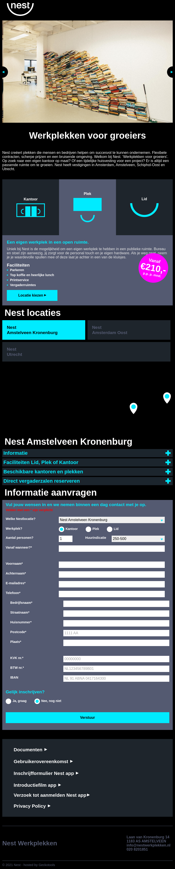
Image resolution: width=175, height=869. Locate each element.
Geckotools (47, 865)
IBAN (14, 677)
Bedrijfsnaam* (21, 602)
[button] (133, 408)
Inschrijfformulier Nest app (44, 773)
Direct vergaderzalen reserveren (41, 481)
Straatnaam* (19, 612)
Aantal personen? (19, 537)
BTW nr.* (17, 667)
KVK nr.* (16, 658)
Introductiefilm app (36, 785)
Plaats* (15, 642)
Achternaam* (16, 573)
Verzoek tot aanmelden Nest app (50, 795)
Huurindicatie (95, 537)
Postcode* (18, 632)
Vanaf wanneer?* (19, 547)
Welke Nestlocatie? (21, 519)
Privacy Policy (30, 806)
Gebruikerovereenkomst (41, 761)
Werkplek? (14, 528)
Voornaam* (14, 563)
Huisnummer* (21, 622)
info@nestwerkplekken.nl (148, 845)
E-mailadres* (16, 583)
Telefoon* (13, 593)
